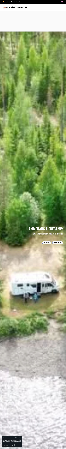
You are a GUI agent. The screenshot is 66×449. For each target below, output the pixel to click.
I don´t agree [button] (6, 445)
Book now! (57, 242)
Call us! (46, 242)
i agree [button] (12, 445)
